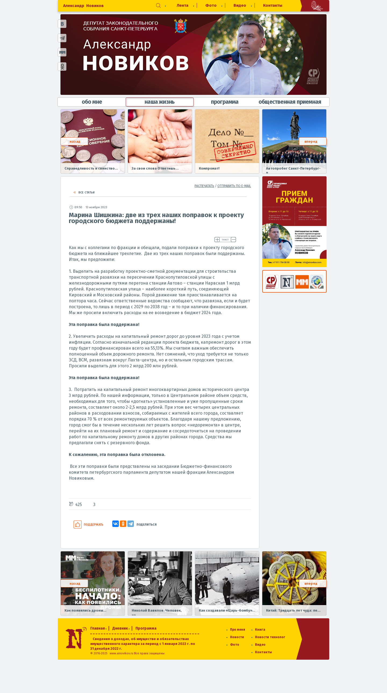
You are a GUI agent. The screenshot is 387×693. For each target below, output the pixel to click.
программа (225, 101)
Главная (97, 628)
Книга (260, 629)
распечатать (204, 186)
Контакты (272, 5)
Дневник (120, 628)
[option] (92, 141)
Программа (145, 628)
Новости (237, 637)
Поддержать (93, 524)
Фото (211, 5)
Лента (182, 5)
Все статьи (86, 192)
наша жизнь (159, 101)
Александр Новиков (83, 5)
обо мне (92, 101)
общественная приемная (290, 101)
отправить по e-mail (234, 186)
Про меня (237, 629)
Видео (240, 5)
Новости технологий (272, 637)
